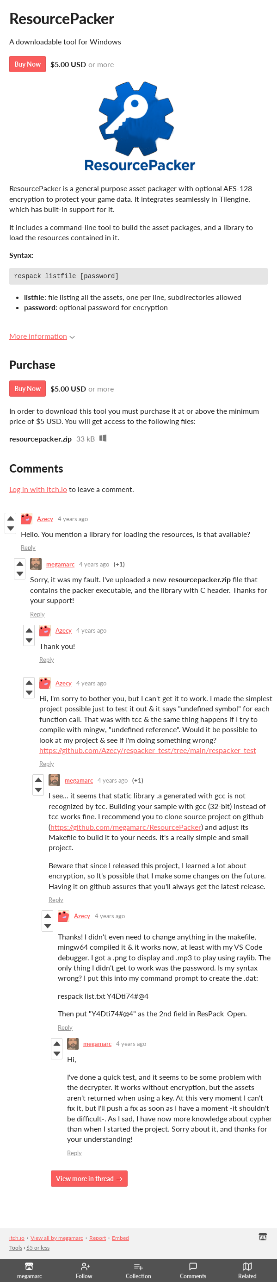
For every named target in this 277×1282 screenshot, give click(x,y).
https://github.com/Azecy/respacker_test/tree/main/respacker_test (147, 751)
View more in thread (85, 1180)
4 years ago (73, 520)
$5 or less (37, 1248)
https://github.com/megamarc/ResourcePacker (125, 828)
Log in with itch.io (38, 490)
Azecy (45, 520)
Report (97, 1239)
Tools (15, 1248)
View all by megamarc (57, 1239)
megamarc (60, 565)
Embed (120, 1239)
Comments (193, 1271)
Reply (28, 549)
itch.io (17, 1239)
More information (42, 337)
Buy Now (27, 64)
